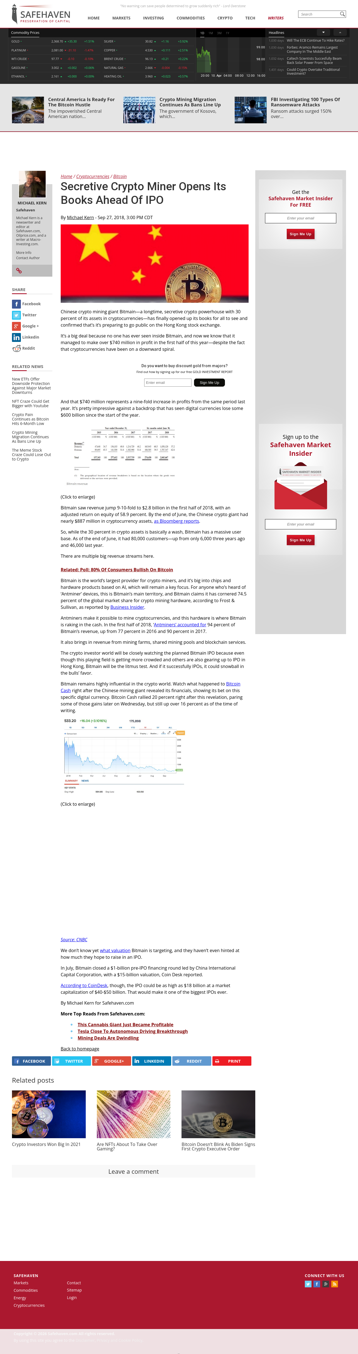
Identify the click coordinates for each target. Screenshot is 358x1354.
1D (202, 33)
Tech (250, 18)
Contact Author (28, 258)
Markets (121, 18)
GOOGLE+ (109, 1061)
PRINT (228, 1061)
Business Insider (127, 607)
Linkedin (25, 337)
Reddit (23, 348)
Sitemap (74, 1290)
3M (219, 33)
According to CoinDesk (84, 985)
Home (94, 18)
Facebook (26, 303)
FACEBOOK (29, 1061)
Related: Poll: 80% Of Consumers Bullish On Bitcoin (117, 570)
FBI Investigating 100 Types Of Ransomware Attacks (305, 102)
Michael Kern (80, 217)
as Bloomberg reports (176, 521)
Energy (20, 1297)
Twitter (24, 314)
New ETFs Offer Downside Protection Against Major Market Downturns (31, 385)
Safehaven (26, 1275)
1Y (227, 33)
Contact (74, 1282)
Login (72, 1297)
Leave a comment (133, 1171)
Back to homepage (80, 1049)
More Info (23, 252)
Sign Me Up (301, 234)
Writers (275, 18)
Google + (25, 326)
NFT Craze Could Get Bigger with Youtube (30, 403)
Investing (153, 18)
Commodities (190, 18)
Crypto (225, 18)
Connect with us (324, 1275)
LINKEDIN (149, 1061)
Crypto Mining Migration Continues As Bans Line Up (190, 102)
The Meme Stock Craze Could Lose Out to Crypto (31, 454)
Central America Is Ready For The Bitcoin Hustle (81, 102)
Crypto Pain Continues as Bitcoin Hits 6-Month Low (30, 419)
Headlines (276, 32)
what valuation (115, 950)
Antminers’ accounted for (180, 625)
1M (211, 33)
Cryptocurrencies (29, 1305)
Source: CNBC (74, 940)
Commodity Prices (25, 32)
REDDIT (188, 1061)
